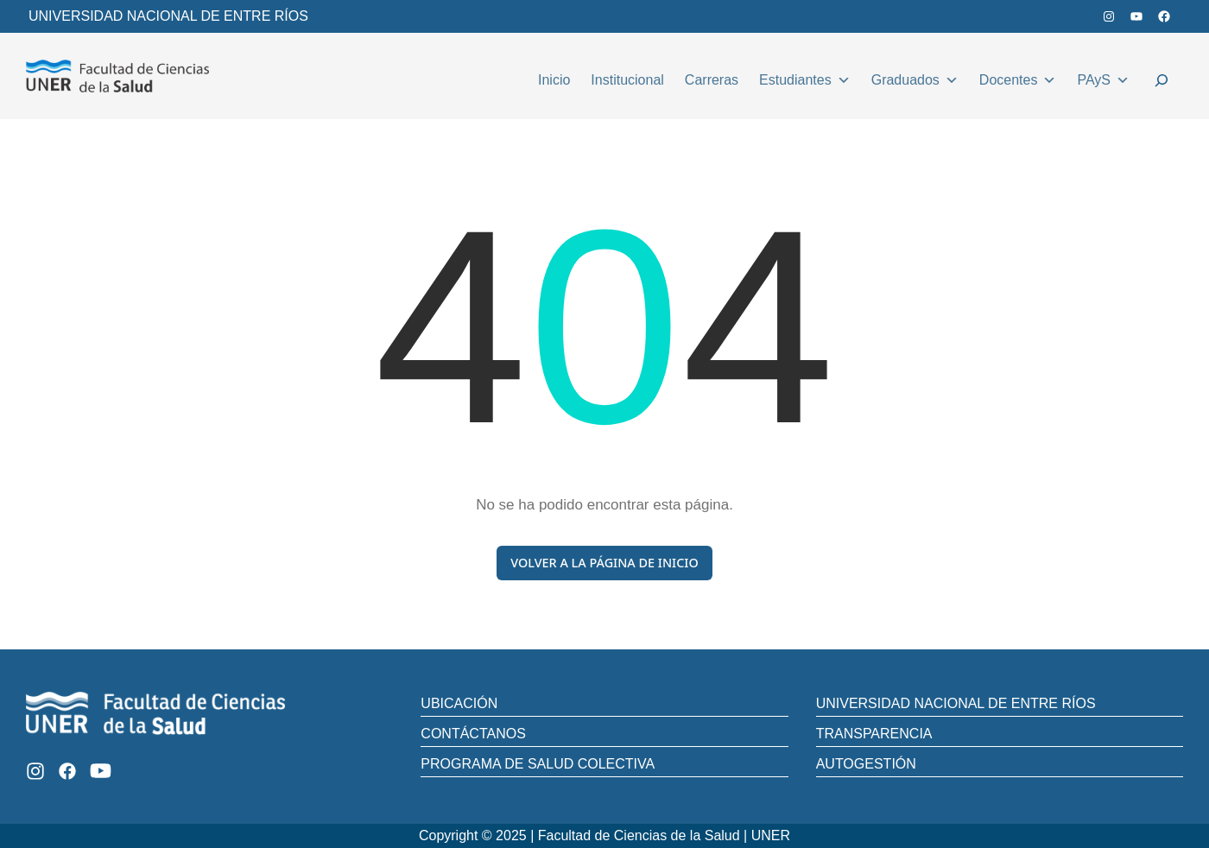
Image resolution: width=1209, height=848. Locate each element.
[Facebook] (67, 771)
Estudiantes (805, 78)
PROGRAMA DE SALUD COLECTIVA (538, 763)
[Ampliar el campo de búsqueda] (1161, 82)
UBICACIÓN (459, 703)
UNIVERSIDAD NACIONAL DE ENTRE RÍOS (168, 16)
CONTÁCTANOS (473, 733)
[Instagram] (35, 771)
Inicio (554, 80)
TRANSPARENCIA (874, 733)
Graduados (915, 78)
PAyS (1103, 78)
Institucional (627, 80)
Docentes (1018, 78)
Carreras (711, 80)
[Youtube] (100, 771)
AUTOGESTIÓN (866, 763)
